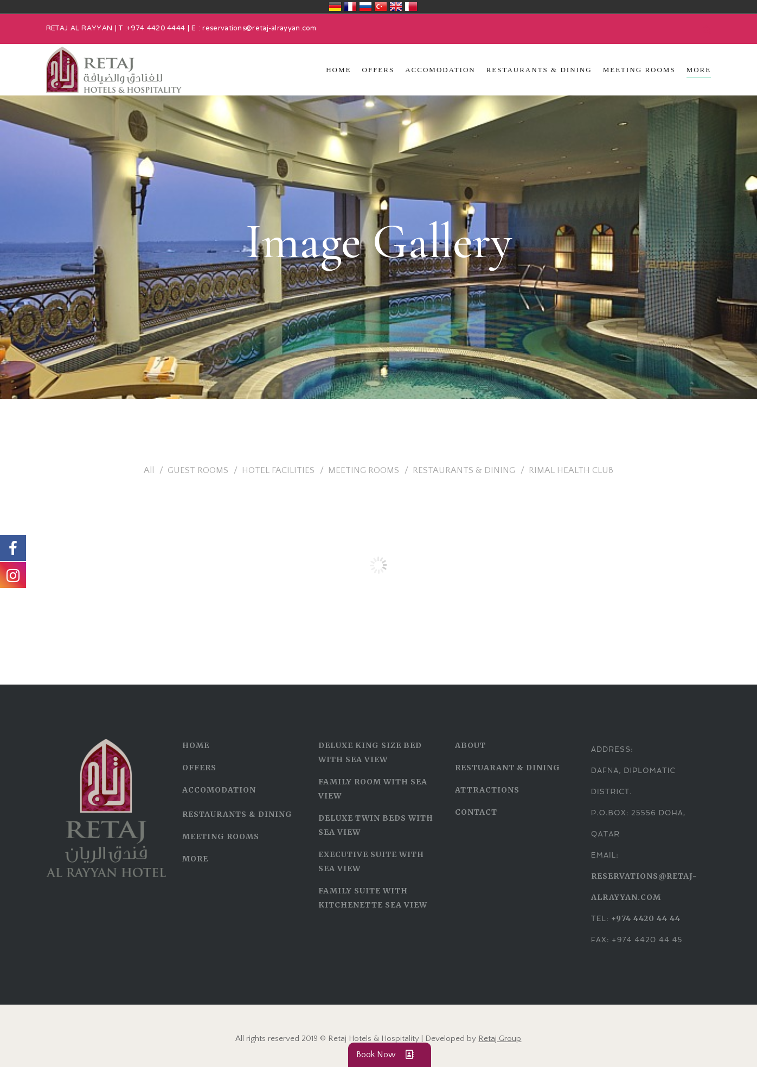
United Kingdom (395, 6)
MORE (195, 859)
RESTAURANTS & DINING (237, 814)
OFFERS (199, 767)
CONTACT (476, 812)
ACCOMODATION (219, 790)
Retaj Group (499, 1038)
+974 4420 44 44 (646, 918)
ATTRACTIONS (487, 790)
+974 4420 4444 (156, 29)
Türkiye (380, 6)
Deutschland (335, 6)
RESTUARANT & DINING (507, 767)
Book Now (389, 1055)
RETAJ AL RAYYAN (79, 29)
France (350, 6)
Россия (365, 6)
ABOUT (470, 745)
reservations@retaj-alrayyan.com (259, 29)
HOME (195, 745)
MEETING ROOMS (220, 836)
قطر (411, 6)
